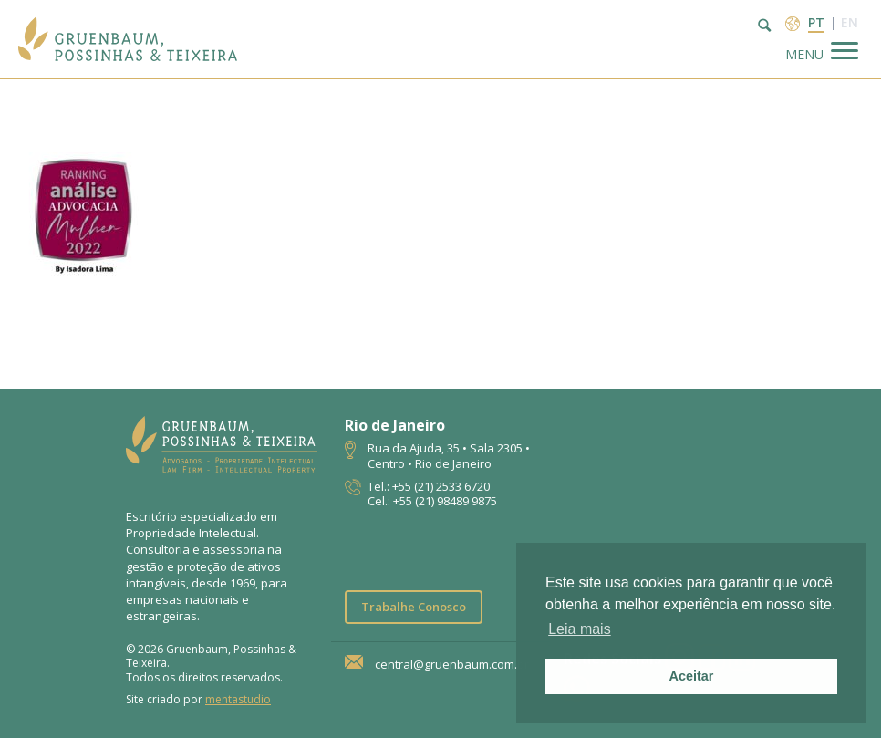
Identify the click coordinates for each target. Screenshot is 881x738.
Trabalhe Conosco (413, 606)
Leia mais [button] (579, 629)
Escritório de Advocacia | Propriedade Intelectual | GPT (127, 38)
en (849, 22)
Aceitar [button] (691, 676)
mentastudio (238, 699)
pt (816, 22)
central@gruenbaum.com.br (452, 665)
